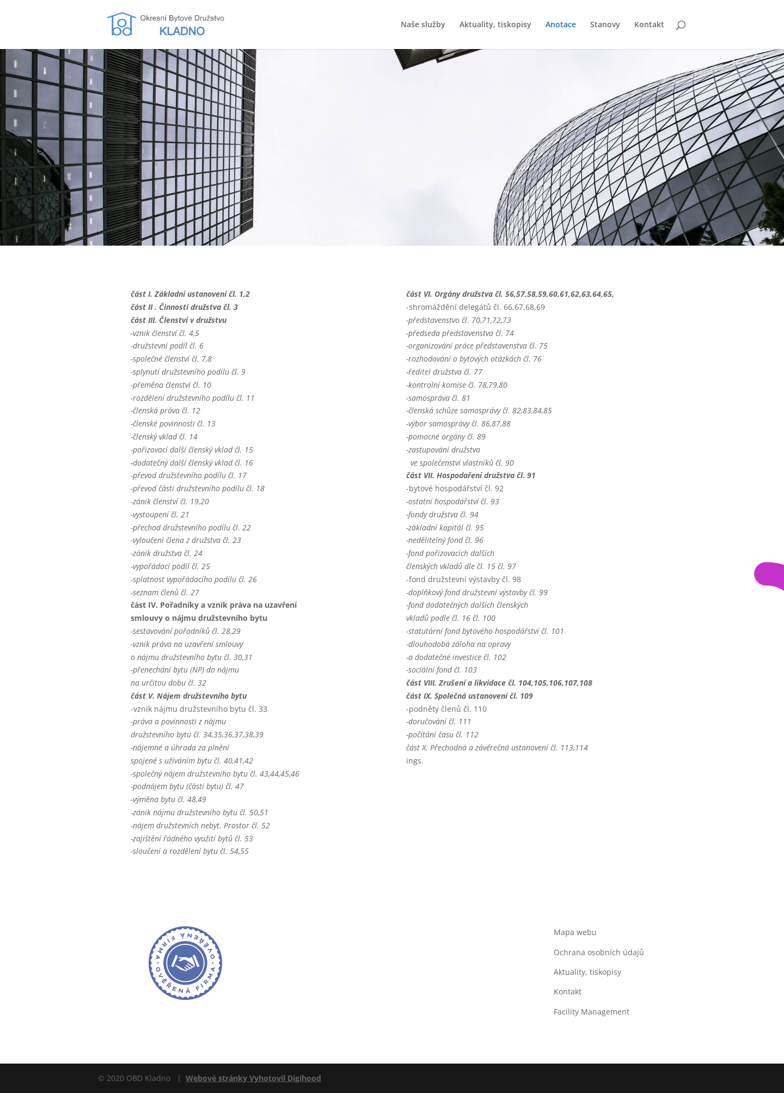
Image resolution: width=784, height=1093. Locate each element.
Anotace (561, 25)
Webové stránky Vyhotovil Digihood (253, 1078)
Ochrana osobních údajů (599, 952)
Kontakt (649, 25)
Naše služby (423, 25)
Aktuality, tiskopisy (495, 25)
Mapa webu (575, 932)
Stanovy (605, 25)
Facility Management (591, 1011)
